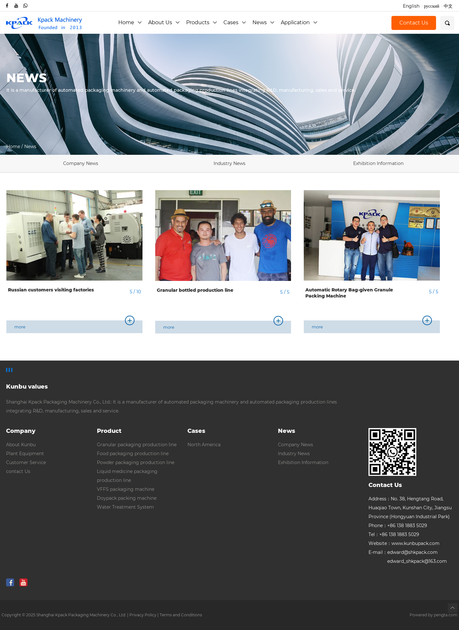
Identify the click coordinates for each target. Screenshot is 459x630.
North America (204, 444)
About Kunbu (21, 444)
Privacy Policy (143, 614)
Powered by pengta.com (433, 614)
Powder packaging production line (135, 462)
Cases (234, 22)
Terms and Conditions (181, 614)
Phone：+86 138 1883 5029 (397, 525)
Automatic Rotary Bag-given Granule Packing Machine (349, 293)
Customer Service (26, 462)
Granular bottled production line (195, 290)
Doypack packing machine (127, 498)
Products (201, 22)
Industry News (229, 163)
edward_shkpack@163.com (407, 561)
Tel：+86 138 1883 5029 (393, 534)
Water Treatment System (125, 507)
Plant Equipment (25, 453)
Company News (80, 163)
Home (130, 22)
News (263, 22)
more (74, 324)
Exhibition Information (378, 163)
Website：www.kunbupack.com (404, 543)
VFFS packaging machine (125, 489)
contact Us (18, 471)
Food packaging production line (133, 453)
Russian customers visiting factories (51, 290)
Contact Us (413, 23)
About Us (164, 22)
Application (299, 22)
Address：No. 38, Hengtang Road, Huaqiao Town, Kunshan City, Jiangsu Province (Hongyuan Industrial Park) (410, 507)
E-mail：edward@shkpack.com (403, 552)
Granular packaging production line (137, 444)
